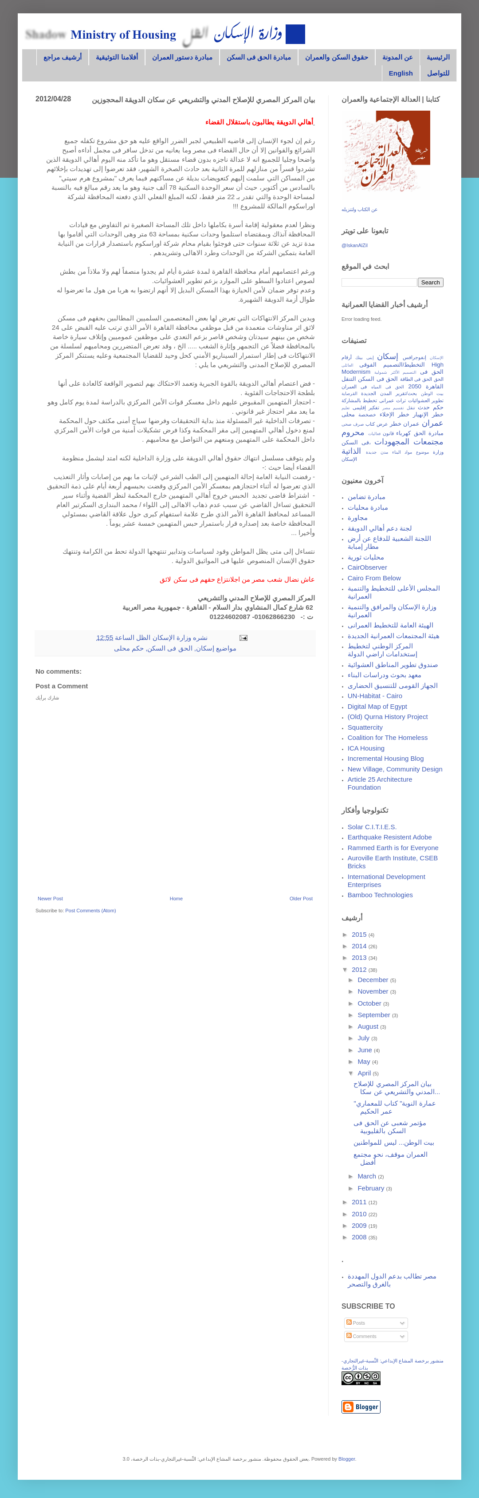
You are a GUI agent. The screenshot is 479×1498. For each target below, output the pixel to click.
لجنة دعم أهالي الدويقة (380, 528)
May (364, 1061)
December (373, 979)
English (401, 73)
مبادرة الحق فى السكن (259, 57)
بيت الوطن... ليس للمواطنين (393, 1142)
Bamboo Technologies (380, 895)
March (367, 1176)
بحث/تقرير (406, 393)
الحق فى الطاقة (416, 379)
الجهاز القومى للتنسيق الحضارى (393, 685)
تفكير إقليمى (366, 407)
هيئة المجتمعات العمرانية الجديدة (394, 635)
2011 (360, 1202)
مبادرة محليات (368, 507)
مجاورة (358, 517)
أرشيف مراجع (62, 57)
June (365, 1050)
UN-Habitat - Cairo (375, 695)
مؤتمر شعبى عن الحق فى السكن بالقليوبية (389, 1126)
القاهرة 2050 (426, 386)
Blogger (346, 1459)
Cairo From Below (374, 578)
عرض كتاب (376, 424)
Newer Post (50, 898)
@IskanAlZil (355, 245)
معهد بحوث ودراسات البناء (385, 675)
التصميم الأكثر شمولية (395, 372)
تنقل (411, 407)
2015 (360, 934)
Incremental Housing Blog (386, 758)
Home (176, 898)
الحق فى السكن (169, 648)
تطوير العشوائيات (426, 400)
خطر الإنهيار (428, 414)
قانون (388, 433)
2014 (360, 946)
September (374, 1015)
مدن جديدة (377, 452)
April (365, 1073)
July (364, 1038)
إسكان (205, 648)
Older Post (301, 898)
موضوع (422, 452)
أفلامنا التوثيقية (116, 57)
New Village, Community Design (395, 769)
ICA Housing (366, 748)
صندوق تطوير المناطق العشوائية (393, 664)
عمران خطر (405, 423)
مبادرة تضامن (366, 496)
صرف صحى (353, 424)
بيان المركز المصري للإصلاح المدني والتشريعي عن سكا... (396, 1087)
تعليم (346, 408)
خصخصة (367, 414)
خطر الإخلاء (394, 414)
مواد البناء (402, 452)
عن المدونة (397, 57)
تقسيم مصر (393, 408)
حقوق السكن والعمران (336, 57)
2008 (360, 1237)
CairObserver (367, 567)
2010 (360, 1214)
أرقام (347, 357)
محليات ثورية (366, 557)
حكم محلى (129, 648)
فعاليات (374, 433)
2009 (360, 1225)
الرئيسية (438, 57)
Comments (361, 1336)
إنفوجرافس (414, 357)
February (371, 1188)
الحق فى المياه (387, 386)
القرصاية (349, 393)
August (368, 1026)
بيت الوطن (432, 393)
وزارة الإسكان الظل (162, 637)
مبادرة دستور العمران (182, 57)
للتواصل (438, 73)
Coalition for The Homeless (388, 737)
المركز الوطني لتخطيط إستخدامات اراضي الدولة (382, 650)
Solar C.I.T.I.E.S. (372, 827)
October (370, 1003)
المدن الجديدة (376, 393)
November (373, 991)
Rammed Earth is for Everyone (393, 847)
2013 (360, 957)
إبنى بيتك (364, 357)
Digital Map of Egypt (377, 706)
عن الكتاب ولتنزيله (360, 209)
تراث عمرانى (392, 400)
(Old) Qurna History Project (388, 716)
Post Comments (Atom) (90, 910)
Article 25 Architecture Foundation (380, 783)
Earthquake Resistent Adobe (390, 837)
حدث (424, 407)
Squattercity (365, 727)
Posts (355, 1323)
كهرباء (403, 433)
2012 (360, 969)
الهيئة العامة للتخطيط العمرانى (391, 625)
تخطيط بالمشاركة (359, 400)
